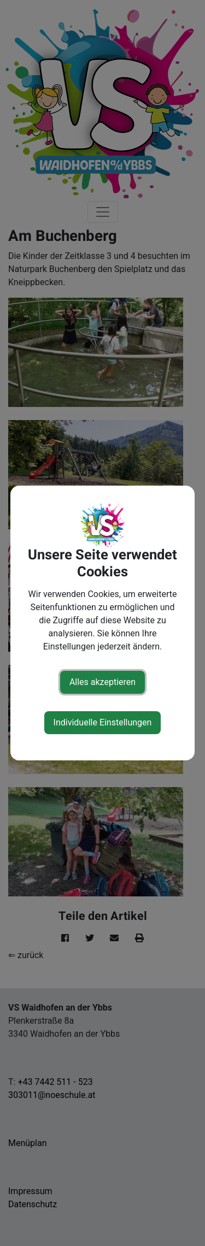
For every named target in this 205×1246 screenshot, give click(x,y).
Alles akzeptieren (102, 682)
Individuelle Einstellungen (103, 722)
